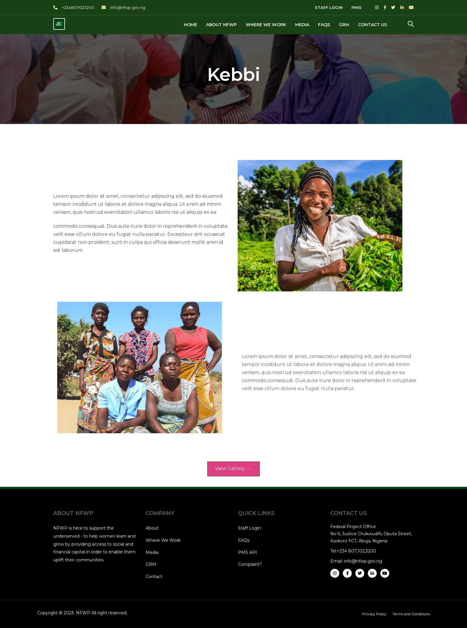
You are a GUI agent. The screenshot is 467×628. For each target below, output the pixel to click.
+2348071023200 (78, 7)
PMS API (247, 552)
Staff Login (249, 528)
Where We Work (163, 540)
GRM (151, 564)
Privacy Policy (374, 614)
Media (152, 552)
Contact (154, 576)
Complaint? (250, 564)
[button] (411, 24)
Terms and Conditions (411, 614)
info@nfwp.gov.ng (127, 7)
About (152, 528)
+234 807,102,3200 (356, 551)
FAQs (243, 540)
